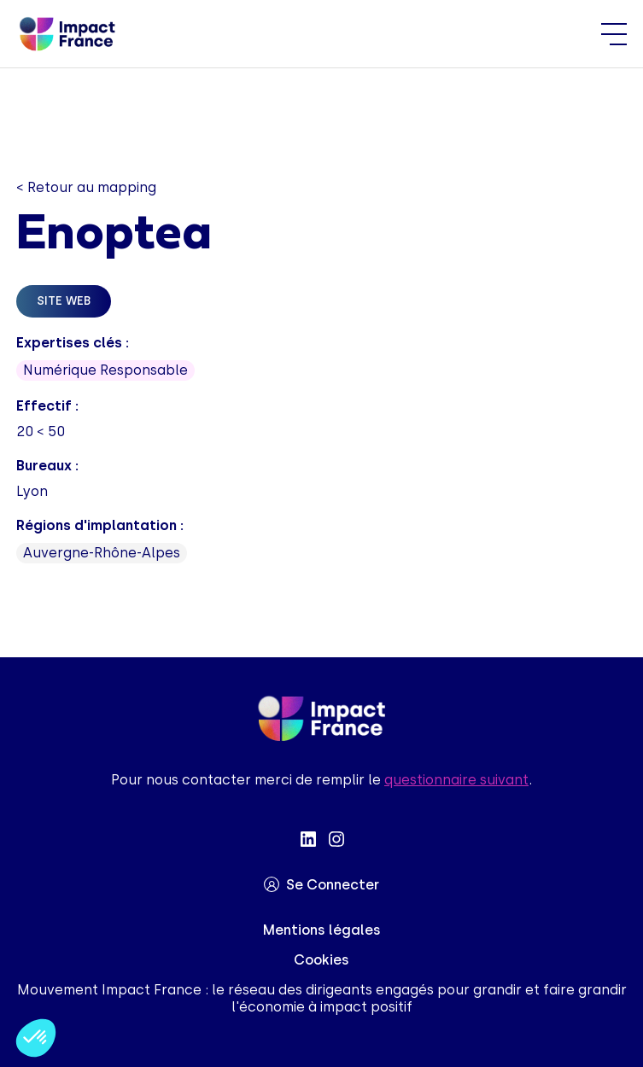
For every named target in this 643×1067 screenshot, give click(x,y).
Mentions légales (322, 930)
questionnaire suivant (456, 780)
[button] (35, 1037)
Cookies (321, 960)
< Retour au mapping (86, 187)
